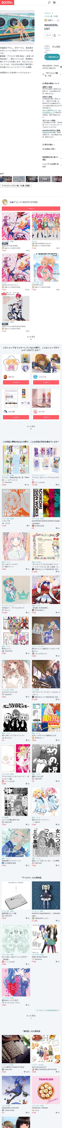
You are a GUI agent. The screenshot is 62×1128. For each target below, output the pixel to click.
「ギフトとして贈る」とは (51, 74)
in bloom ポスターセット (10, 285)
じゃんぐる (42, 377)
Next (31, 27)
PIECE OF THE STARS (10, 246)
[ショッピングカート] (54, 2)
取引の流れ (49, 145)
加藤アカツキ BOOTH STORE (24, 202)
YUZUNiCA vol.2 (37, 285)
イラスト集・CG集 (51, 16)
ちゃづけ (42, 411)
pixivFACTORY (47, 132)
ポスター (34, 241)
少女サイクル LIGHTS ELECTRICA (14, 326)
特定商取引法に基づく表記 (50, 158)
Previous (3, 27)
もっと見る (31, 428)
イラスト (47, 13)
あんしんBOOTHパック (49, 110)
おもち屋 (11, 411)
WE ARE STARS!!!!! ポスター (42, 243)
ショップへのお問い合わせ (50, 165)
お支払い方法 (49, 149)
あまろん (11, 377)
